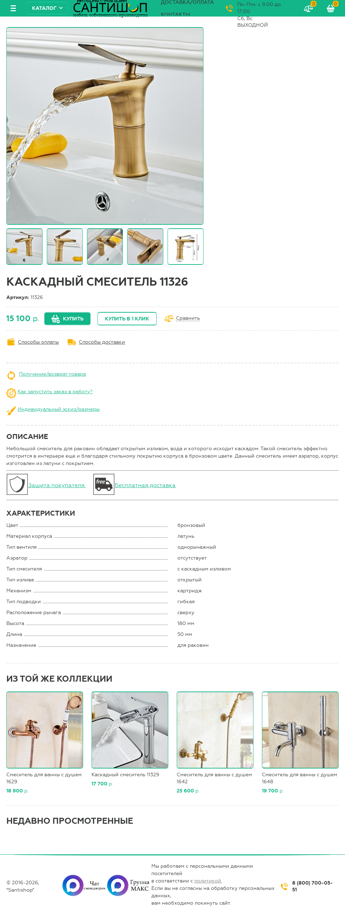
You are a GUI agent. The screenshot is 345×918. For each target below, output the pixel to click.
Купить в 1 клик (127, 319)
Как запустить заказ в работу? (55, 392)
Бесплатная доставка (145, 485)
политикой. (208, 881)
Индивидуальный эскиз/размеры (59, 409)
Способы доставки (102, 342)
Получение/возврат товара (52, 374)
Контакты (175, 15)
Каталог (44, 8)
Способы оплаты (38, 342)
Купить (73, 319)
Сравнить (188, 318)
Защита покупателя (57, 485)
